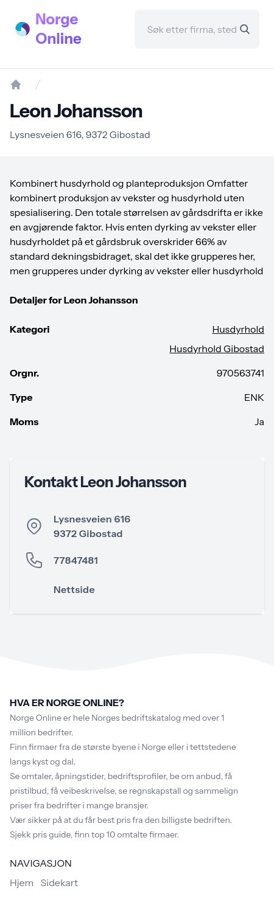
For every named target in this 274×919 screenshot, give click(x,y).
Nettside (74, 589)
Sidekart (59, 882)
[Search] (244, 29)
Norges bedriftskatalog (136, 717)
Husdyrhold (238, 329)
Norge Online (58, 28)
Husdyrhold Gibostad (216, 348)
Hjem (21, 882)
